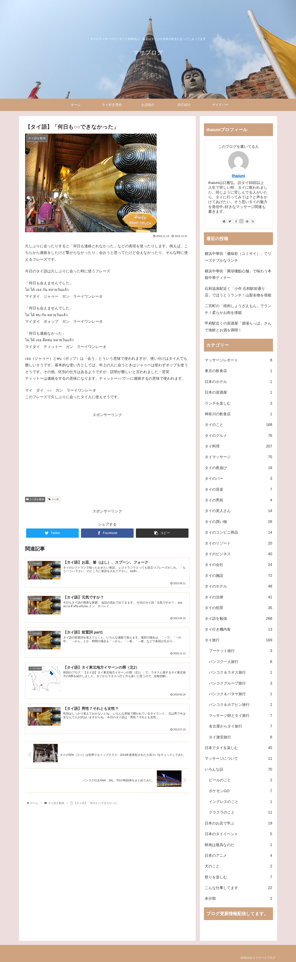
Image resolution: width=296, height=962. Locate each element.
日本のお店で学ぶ (238, 823)
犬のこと (238, 866)
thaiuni (238, 175)
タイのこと (238, 424)
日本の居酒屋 (238, 392)
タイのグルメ (238, 435)
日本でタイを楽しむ (238, 748)
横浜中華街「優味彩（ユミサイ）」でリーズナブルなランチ (238, 257)
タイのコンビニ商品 (238, 532)
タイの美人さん (238, 511)
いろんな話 (238, 769)
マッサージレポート (238, 360)
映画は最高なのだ (238, 845)
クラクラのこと (240, 812)
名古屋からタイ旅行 (240, 726)
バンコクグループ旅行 (240, 683)
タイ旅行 (238, 640)
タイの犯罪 (238, 608)
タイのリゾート (238, 543)
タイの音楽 (238, 489)
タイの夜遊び (238, 468)
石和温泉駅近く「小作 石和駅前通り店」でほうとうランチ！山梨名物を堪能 (238, 292)
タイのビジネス (238, 554)
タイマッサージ (238, 457)
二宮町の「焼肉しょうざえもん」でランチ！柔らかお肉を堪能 (238, 309)
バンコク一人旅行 (240, 661)
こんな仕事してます (238, 888)
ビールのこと (240, 780)
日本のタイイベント (238, 834)
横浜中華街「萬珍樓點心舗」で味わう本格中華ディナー (238, 274)
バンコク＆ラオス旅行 (240, 672)
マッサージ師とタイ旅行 (240, 715)
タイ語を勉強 (35, 499)
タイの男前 (238, 500)
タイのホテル (238, 586)
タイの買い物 (238, 521)
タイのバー (238, 478)
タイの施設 (238, 575)
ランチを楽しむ (238, 403)
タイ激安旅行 (240, 737)
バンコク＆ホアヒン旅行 (240, 704)
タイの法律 (238, 597)
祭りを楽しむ (238, 877)
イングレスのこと (240, 801)
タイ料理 (238, 446)
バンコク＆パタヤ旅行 (240, 694)
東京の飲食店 (238, 371)
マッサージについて (238, 758)
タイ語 (54, 499)
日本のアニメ (238, 855)
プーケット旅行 (240, 651)
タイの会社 (238, 564)
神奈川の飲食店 (238, 414)
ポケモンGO (240, 791)
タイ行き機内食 (238, 629)
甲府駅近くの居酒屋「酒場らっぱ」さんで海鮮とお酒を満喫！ (238, 326)
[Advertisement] (107, 447)
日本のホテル (238, 381)
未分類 (238, 898)
